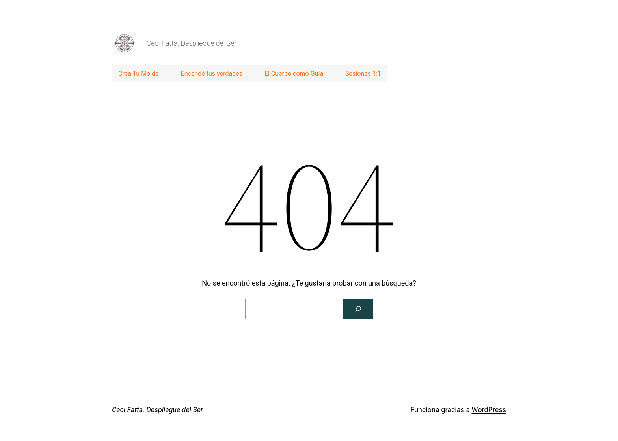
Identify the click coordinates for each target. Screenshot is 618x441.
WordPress (489, 409)
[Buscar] (358, 309)
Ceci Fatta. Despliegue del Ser (191, 43)
